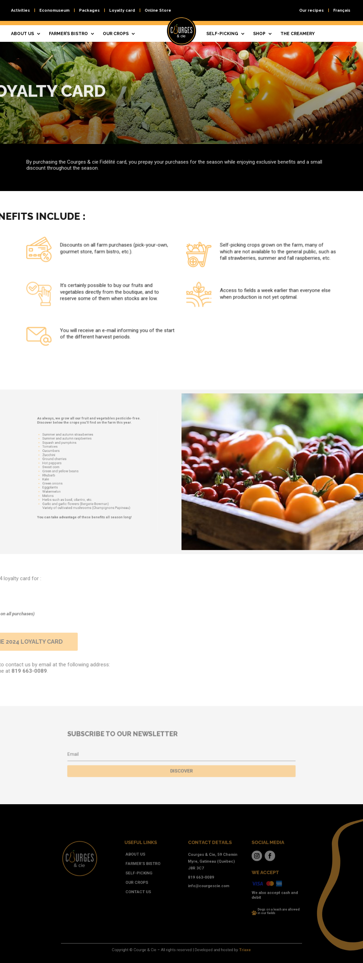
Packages (89, 10)
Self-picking (222, 33)
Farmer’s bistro (68, 33)
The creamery (297, 33)
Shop (259, 33)
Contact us (149, 888)
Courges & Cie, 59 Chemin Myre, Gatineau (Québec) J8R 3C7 (204, 866)
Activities (20, 10)
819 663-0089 (196, 878)
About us (22, 33)
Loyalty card (122, 10)
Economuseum (54, 10)
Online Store (158, 10)
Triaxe (228, 950)
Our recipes (311, 10)
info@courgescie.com (201, 884)
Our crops (116, 33)
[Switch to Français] (341, 12)
